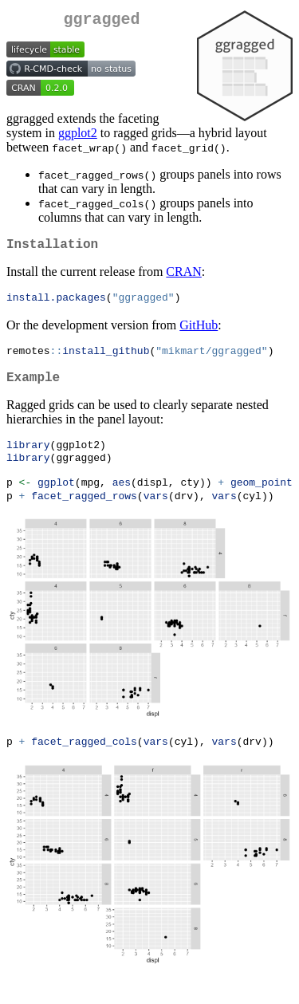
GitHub (198, 332)
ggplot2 (77, 136)
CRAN (183, 278)
